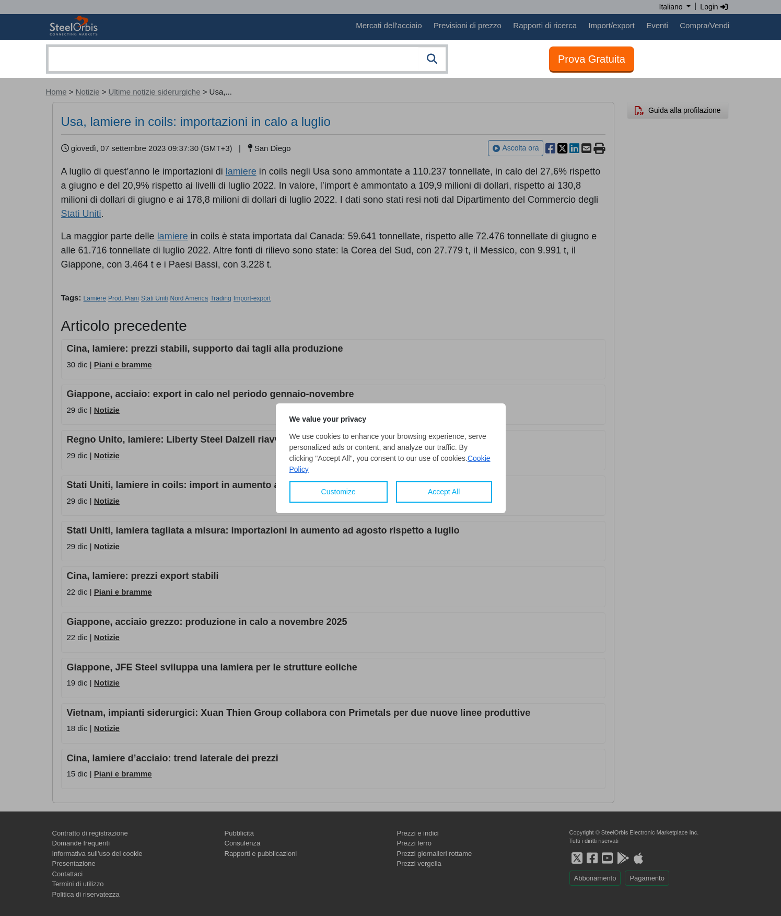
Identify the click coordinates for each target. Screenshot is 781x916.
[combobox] (247, 59)
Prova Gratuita (591, 59)
